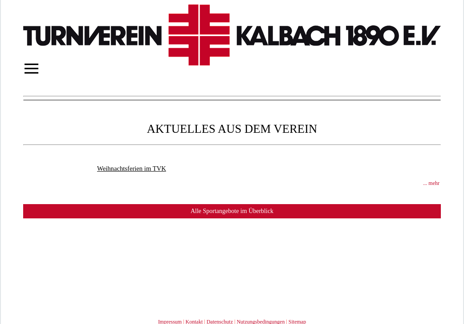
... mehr (431, 183)
